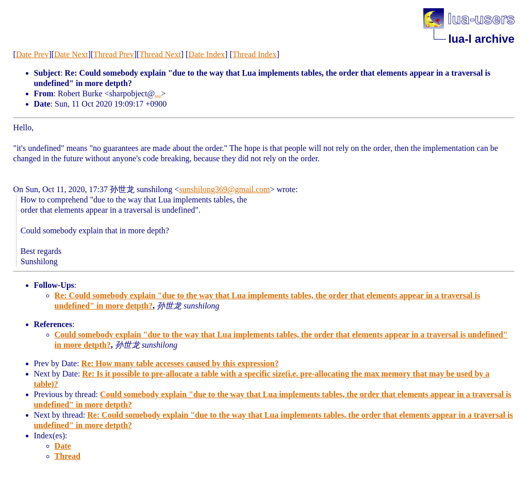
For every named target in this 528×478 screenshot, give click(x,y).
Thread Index (255, 54)
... (158, 93)
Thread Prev (113, 54)
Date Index (206, 54)
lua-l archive (481, 38)
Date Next (71, 54)
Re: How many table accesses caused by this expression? (180, 363)
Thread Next (159, 54)
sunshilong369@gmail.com (224, 189)
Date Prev (32, 54)
